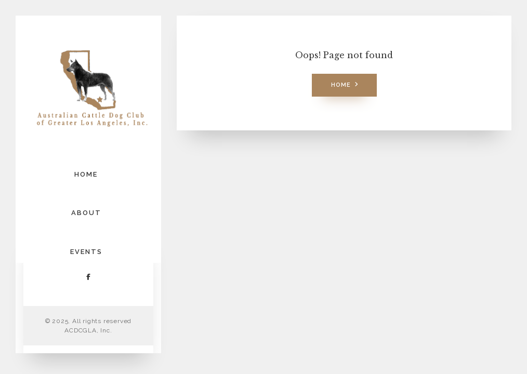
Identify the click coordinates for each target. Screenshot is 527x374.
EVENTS (86, 252)
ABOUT (86, 213)
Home (341, 85)
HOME (86, 174)
